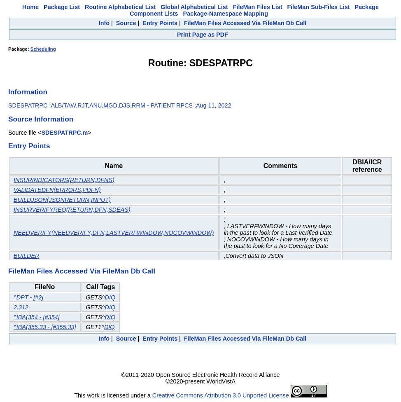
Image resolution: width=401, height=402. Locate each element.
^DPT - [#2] (28, 297)
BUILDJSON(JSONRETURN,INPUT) (62, 199)
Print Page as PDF (202, 34)
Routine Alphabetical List (120, 7)
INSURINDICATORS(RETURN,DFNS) (64, 180)
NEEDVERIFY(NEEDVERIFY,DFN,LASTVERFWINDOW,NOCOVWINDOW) (114, 232)
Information (27, 92)
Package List (62, 7)
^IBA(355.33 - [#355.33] (45, 327)
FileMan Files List (257, 7)
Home (30, 7)
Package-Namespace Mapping (225, 13)
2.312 (21, 307)
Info (104, 23)
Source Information (40, 119)
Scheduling (43, 49)
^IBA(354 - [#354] (37, 317)
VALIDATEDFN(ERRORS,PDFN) (57, 190)
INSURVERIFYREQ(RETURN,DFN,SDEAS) (72, 209)
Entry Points (159, 23)
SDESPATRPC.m (64, 132)
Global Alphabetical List (194, 7)
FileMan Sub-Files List (318, 7)
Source (126, 23)
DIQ (110, 297)
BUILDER (26, 255)
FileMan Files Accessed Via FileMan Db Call (245, 23)
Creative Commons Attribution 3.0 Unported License (220, 395)
